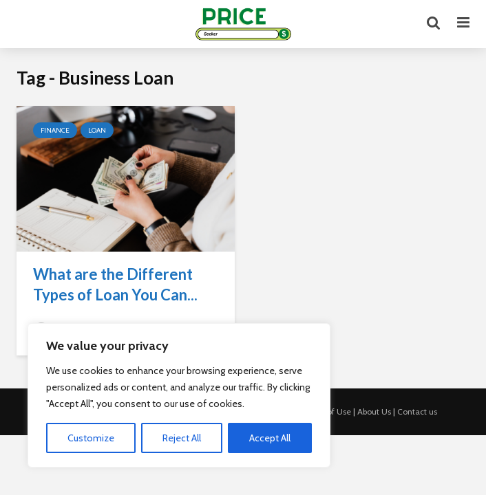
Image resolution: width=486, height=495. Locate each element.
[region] (179, 395)
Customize (90, 438)
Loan (97, 130)
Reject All (181, 438)
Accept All (269, 438)
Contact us (417, 411)
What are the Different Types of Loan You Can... (115, 284)
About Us (374, 411)
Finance (55, 130)
